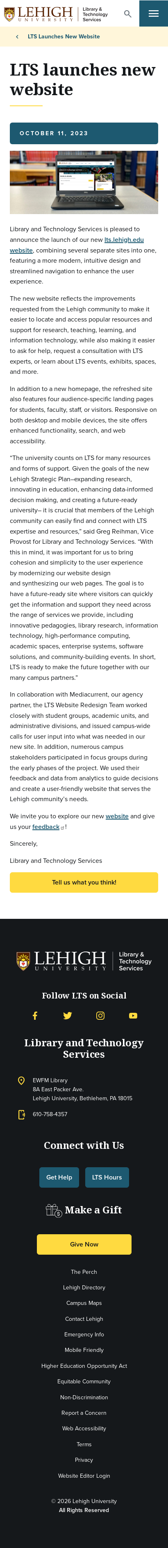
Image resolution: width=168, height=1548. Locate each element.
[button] (128, 14)
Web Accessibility (84, 1428)
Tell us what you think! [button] (84, 882)
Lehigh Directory (84, 1287)
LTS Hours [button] (107, 1177)
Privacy (84, 1460)
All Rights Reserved (84, 1510)
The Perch (84, 1272)
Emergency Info (84, 1334)
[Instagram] (100, 1015)
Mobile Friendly (84, 1350)
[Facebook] (35, 1015)
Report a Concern (84, 1413)
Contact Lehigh (84, 1319)
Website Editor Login (84, 1476)
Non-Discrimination (84, 1397)
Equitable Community (84, 1381)
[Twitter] (68, 1015)
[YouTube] (133, 1015)
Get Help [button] (59, 1177)
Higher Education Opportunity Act (84, 1366)
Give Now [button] (84, 1244)
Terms (84, 1444)
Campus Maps (84, 1303)
